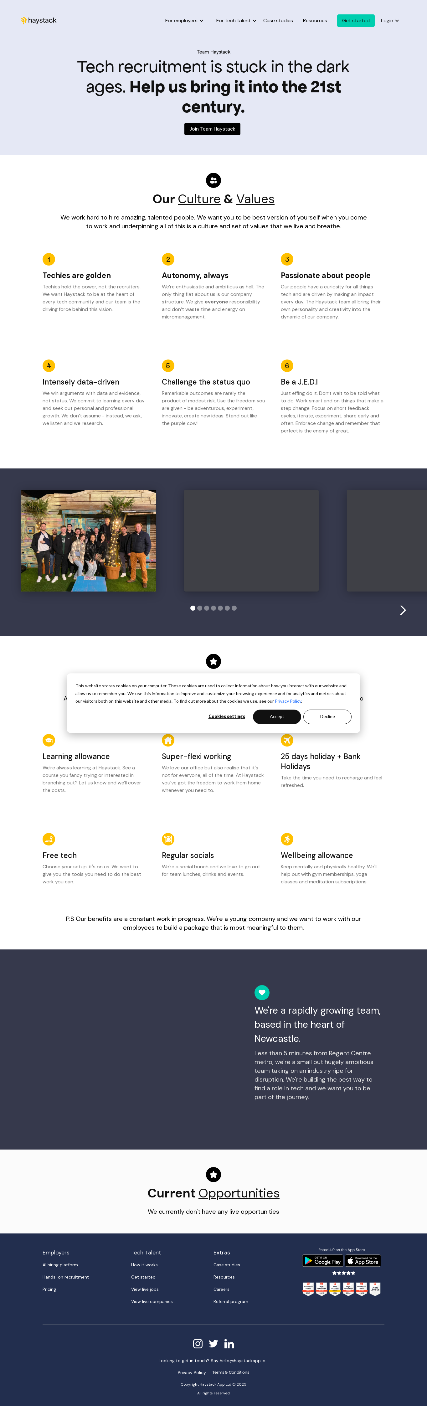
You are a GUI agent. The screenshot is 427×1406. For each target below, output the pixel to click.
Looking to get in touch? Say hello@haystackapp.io (212, 1360)
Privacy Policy (288, 701)
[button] (184, 20)
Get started (143, 1277)
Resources (315, 20)
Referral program (231, 1301)
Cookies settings (226, 716)
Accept (277, 716)
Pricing (49, 1289)
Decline (327, 716)
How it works (144, 1265)
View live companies (152, 1301)
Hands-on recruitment (66, 1277)
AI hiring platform (60, 1265)
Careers (221, 1289)
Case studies (278, 20)
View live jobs (145, 1289)
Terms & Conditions (230, 1372)
